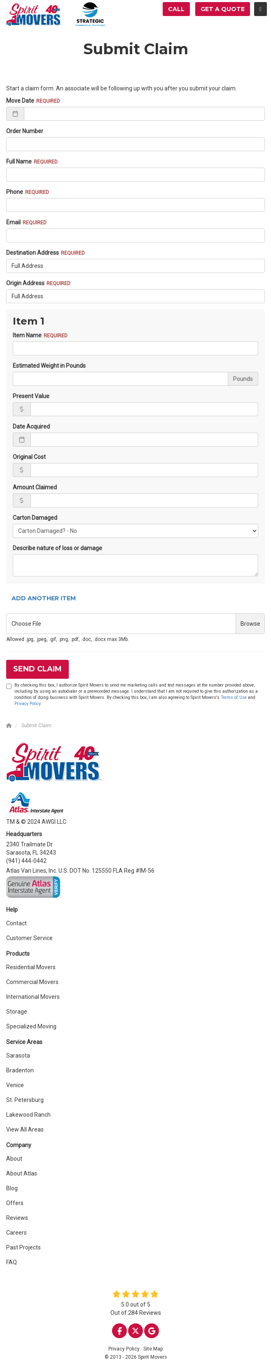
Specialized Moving (31, 1026)
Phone (14, 192)
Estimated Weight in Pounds (49, 365)
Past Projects (23, 1247)
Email (13, 222)
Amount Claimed (35, 487)
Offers (14, 1203)
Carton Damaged (35, 517)
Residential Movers (31, 967)
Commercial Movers (32, 982)
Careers (16, 1232)
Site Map (153, 1349)
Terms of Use (234, 697)
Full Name (19, 161)
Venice (15, 1085)
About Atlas (21, 1173)
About (14, 1158)
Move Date (20, 100)
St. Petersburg (25, 1100)
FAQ (11, 1262)
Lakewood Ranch (28, 1114)
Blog (12, 1188)
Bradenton (20, 1070)
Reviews (17, 1218)
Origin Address (25, 283)
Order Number (24, 131)
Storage (16, 1011)
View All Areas (25, 1129)
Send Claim (37, 668)
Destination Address (32, 252)
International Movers (33, 996)
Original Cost (29, 457)
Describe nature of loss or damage (57, 548)
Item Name (27, 335)
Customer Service (29, 938)
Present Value (31, 396)
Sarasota (18, 1055)
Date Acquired (31, 426)
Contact (16, 923)
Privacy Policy (27, 703)
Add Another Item (44, 598)
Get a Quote (223, 9)
